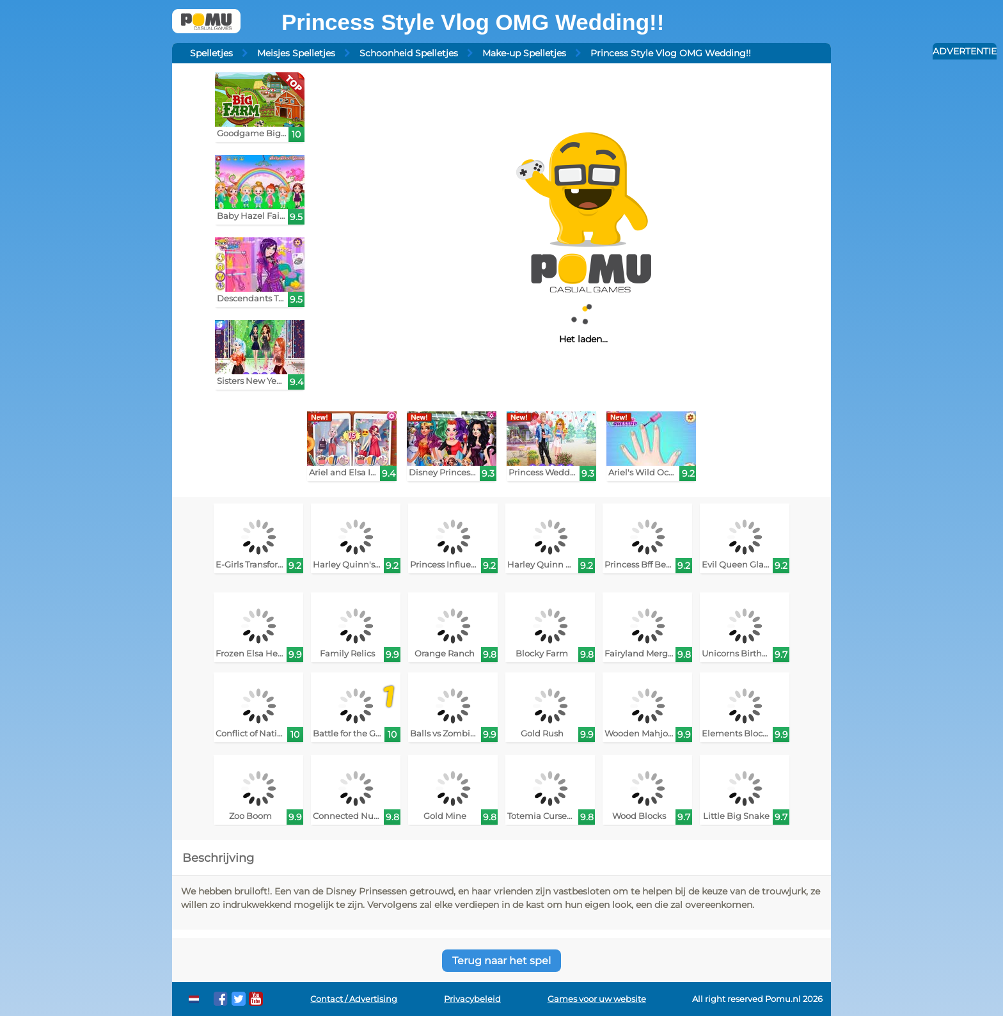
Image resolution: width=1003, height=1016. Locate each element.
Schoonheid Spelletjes (408, 53)
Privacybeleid (472, 999)
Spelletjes (211, 53)
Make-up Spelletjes (524, 53)
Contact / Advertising (353, 999)
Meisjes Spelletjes (296, 53)
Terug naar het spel (501, 961)
